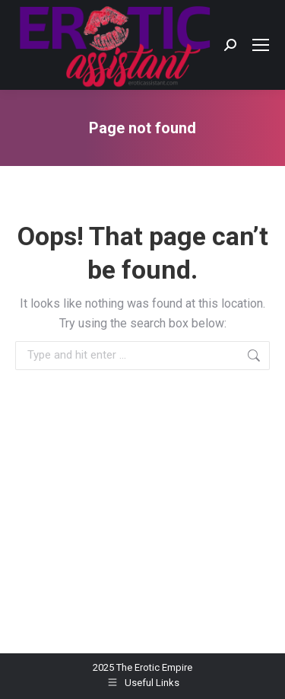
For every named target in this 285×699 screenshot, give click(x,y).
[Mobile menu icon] (261, 45)
